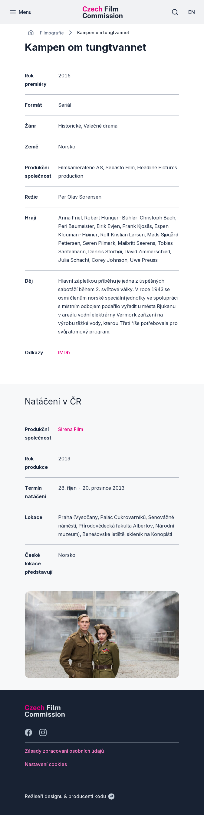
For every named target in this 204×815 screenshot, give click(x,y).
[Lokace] (52, 33)
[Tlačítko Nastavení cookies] (46, 764)
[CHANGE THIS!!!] (31, 33)
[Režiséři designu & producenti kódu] (69, 796)
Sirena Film (70, 429)
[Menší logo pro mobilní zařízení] (103, 16)
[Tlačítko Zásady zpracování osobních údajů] (64, 751)
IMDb (64, 352)
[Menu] (20, 12)
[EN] (191, 12)
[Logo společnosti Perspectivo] (45, 715)
